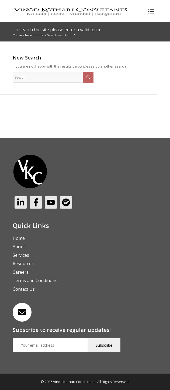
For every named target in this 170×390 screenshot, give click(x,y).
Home (38, 35)
